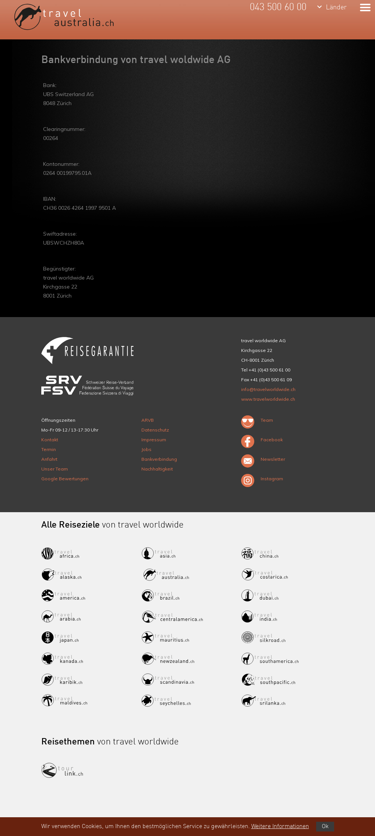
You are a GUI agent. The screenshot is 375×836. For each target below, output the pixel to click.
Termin (48, 449)
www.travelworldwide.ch (268, 399)
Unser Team (54, 469)
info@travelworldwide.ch (268, 389)
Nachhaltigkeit (157, 469)
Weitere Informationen (280, 827)
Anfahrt (49, 459)
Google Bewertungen (64, 478)
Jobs (146, 449)
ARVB (147, 420)
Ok (325, 827)
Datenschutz (155, 430)
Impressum (153, 439)
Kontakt (49, 439)
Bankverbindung (159, 459)
